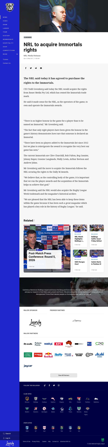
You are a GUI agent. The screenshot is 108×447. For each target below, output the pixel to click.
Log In (6, 438)
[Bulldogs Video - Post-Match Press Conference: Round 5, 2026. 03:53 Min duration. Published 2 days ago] (47, 248)
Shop (5, 46)
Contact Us (7, 63)
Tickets (5, 59)
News (5, 17)
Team (5, 32)
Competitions (9, 50)
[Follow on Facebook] (49, 385)
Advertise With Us (65, 441)
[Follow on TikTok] (45, 385)
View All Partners (63, 375)
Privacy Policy (36, 441)
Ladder (6, 28)
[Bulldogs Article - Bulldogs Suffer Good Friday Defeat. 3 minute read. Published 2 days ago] (97, 236)
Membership (8, 39)
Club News (27, 37)
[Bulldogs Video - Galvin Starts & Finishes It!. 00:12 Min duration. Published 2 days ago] (97, 261)
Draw (5, 24)
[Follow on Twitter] (54, 385)
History (6, 35)
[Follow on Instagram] (58, 385)
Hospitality (8, 43)
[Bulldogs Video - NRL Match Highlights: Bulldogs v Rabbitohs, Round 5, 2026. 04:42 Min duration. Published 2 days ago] (80, 236)
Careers (44, 441)
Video (5, 21)
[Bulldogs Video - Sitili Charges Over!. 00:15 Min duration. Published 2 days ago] (80, 261)
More (10, 54)
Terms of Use (26, 441)
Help (49, 441)
